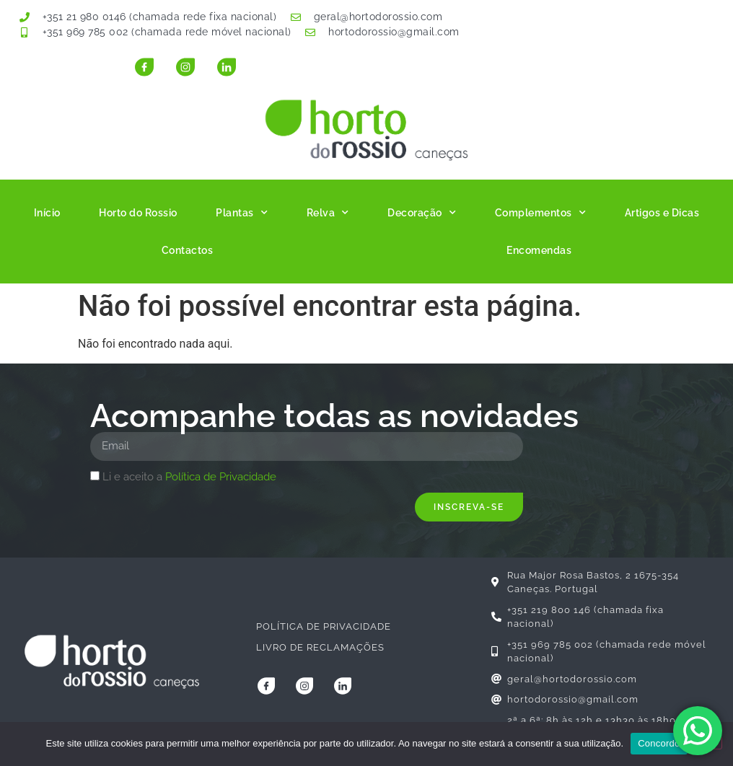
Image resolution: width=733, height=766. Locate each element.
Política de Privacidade (220, 476)
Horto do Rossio (138, 213)
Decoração (421, 213)
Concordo (659, 743)
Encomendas (538, 250)
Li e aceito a (189, 476)
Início (47, 213)
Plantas (242, 213)
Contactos (188, 250)
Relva (328, 213)
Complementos (541, 213)
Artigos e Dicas (662, 213)
